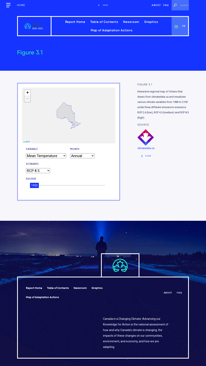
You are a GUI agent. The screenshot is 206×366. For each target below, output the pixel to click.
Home (21, 5)
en (176, 26)
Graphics (151, 22)
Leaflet (26, 141)
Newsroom (131, 22)
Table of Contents (104, 22)
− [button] (27, 99)
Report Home (75, 22)
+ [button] (27, 93)
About (156, 5)
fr (183, 26)
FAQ (166, 5)
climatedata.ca (145, 148)
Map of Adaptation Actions (112, 30)
